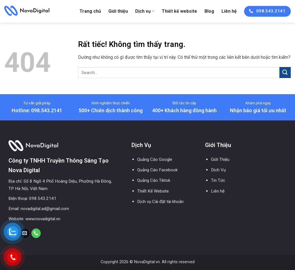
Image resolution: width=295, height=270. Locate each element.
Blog (209, 11)
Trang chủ (90, 11)
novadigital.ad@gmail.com (45, 208)
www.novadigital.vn (42, 218)
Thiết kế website (179, 11)
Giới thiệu (118, 11)
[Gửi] (285, 72)
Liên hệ (229, 11)
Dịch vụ (144, 11)
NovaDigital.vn (147, 262)
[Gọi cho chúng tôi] (36, 233)
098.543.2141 (42, 198)
